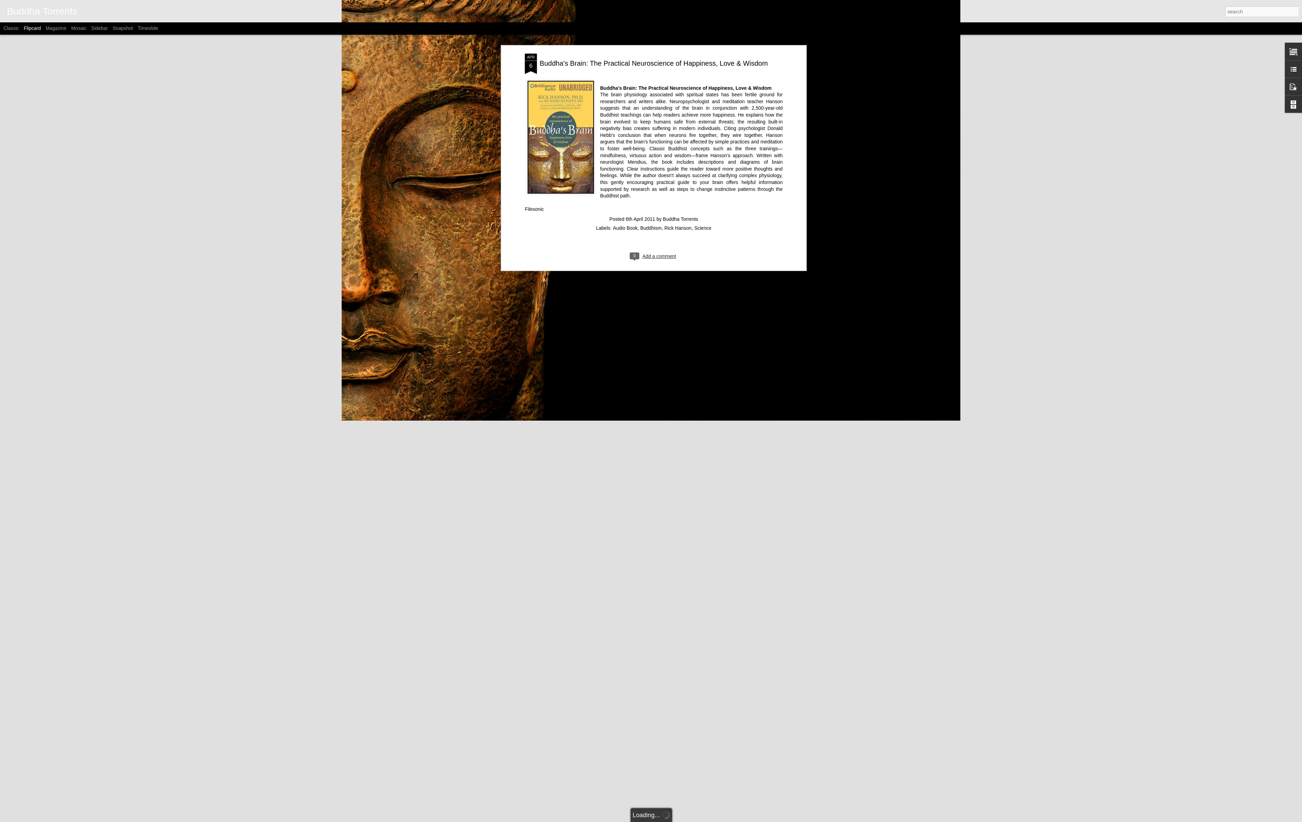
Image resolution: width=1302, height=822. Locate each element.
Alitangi (659, 818)
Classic (11, 28)
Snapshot (123, 28)
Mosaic (78, 28)
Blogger (695, 818)
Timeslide (148, 28)
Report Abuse (715, 818)
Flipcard (32, 28)
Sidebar (99, 28)
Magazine (56, 28)
